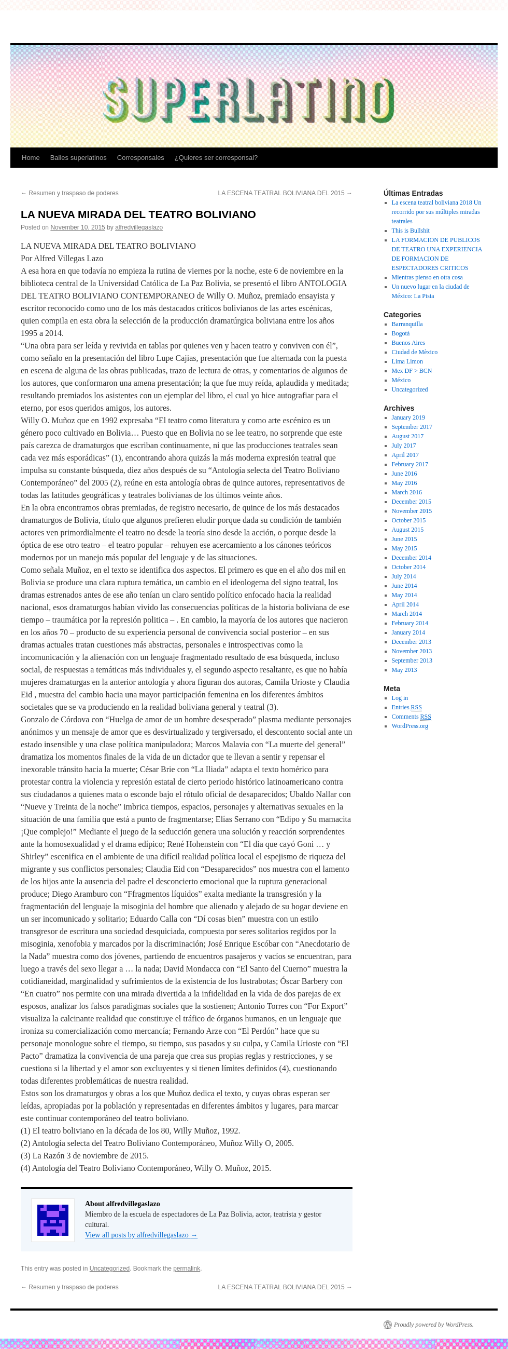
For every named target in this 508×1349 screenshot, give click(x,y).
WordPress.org (410, 726)
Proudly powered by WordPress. (434, 1324)
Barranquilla (407, 324)
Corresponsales (140, 157)
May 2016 (404, 483)
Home (31, 157)
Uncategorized (110, 1268)
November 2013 (412, 651)
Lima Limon (407, 361)
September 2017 (412, 426)
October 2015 (409, 520)
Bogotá (401, 333)
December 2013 (411, 641)
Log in (400, 698)
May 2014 (404, 595)
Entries (407, 707)
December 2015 (411, 501)
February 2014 (410, 623)
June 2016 (404, 473)
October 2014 (409, 567)
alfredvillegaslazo (139, 227)
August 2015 (408, 529)
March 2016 (407, 492)
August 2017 (408, 436)
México (401, 380)
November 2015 (412, 511)
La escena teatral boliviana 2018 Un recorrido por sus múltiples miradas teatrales (437, 212)
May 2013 (404, 669)
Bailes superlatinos (78, 157)
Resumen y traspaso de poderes (70, 193)
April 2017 (405, 454)
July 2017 (404, 445)
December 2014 (411, 557)
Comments (411, 717)
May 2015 (404, 548)
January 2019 (408, 417)
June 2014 (404, 585)
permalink (186, 1268)
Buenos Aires (408, 342)
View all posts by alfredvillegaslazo (141, 1235)
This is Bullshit (411, 230)
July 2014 (404, 576)
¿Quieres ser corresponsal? (216, 157)
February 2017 (410, 464)
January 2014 (408, 632)
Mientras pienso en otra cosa (427, 277)
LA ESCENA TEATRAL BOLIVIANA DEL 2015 (285, 193)
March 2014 (407, 613)
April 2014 (405, 604)
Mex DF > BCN (412, 370)
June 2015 (404, 539)
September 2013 (412, 660)
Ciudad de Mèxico (415, 352)
